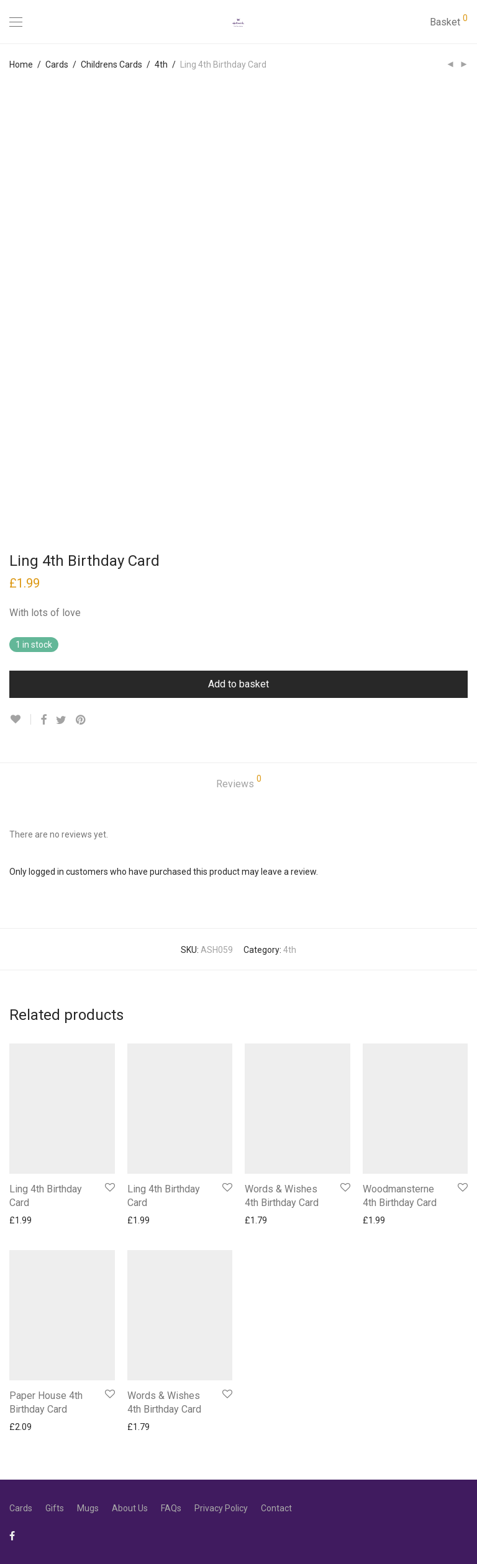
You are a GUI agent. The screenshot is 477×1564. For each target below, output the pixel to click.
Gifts (54, 1508)
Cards (56, 64)
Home (21, 64)
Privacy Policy (221, 1508)
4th (161, 64)
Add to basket (238, 684)
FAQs (171, 1508)
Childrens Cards (111, 64)
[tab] (238, 784)
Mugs (88, 1508)
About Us (130, 1508)
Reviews (238, 782)
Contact (276, 1508)
